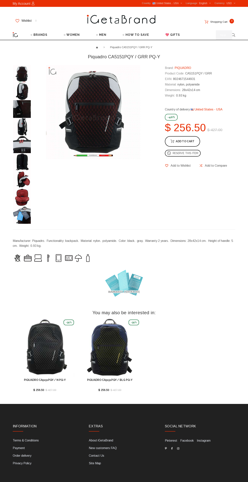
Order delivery (22, 443)
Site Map (95, 451)
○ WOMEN (72, 34)
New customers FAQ (103, 436)
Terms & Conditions (26, 428)
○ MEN (101, 34)
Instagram (204, 428)
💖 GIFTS (172, 34)
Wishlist (26, 20)
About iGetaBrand (101, 428)
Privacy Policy (22, 451)
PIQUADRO (183, 67)
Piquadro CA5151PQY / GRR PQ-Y (131, 46)
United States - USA (207, 109)
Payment (19, 436)
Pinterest (171, 428)
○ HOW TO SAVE (135, 34)
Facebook (187, 428)
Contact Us (96, 443)
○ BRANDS (39, 34)
